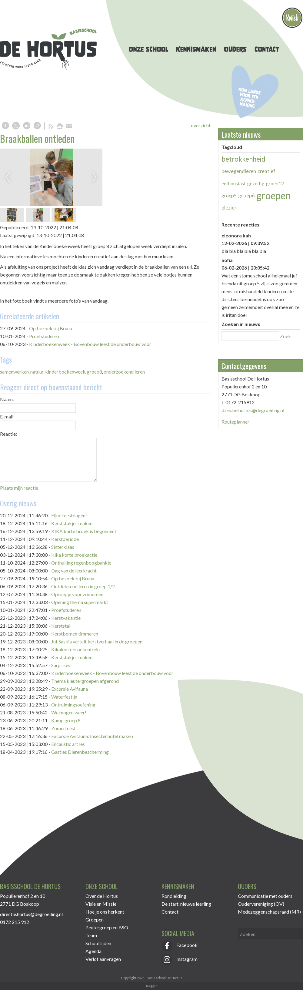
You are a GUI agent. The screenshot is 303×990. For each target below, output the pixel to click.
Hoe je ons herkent (104, 911)
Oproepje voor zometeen (77, 594)
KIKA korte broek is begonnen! (83, 531)
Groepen (94, 919)
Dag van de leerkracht (74, 570)
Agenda (93, 951)
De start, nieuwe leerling (186, 904)
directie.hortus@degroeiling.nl (252, 410)
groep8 (94, 371)
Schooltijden (98, 943)
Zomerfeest (63, 728)
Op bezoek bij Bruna (50, 328)
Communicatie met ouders (265, 896)
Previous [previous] (8, 177)
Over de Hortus (101, 896)
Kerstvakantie (66, 618)
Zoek (285, 336)
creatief (266, 171)
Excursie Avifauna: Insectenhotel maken (92, 736)
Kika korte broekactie (74, 555)
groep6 (246, 195)
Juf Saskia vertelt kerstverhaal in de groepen (96, 641)
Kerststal (60, 626)
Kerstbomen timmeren (74, 633)
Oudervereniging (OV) (261, 904)
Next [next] (94, 177)
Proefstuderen (44, 336)
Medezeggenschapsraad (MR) (269, 911)
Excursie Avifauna (69, 689)
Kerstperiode (65, 539)
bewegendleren (238, 171)
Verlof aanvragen (103, 959)
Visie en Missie (100, 904)
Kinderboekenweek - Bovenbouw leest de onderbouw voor (90, 344)
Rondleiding (173, 896)
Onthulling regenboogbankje (81, 562)
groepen (273, 195)
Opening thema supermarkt (79, 602)
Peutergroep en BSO (106, 927)
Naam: (7, 399)
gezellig (256, 183)
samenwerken (14, 371)
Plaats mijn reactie (19, 488)
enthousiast (233, 183)
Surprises (60, 665)
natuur (37, 371)
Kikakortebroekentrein (75, 649)
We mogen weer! (68, 712)
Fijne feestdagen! (69, 515)
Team (91, 935)
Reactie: (8, 434)
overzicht (201, 125)
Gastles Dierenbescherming (80, 752)
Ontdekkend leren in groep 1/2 (83, 586)
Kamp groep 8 (66, 720)
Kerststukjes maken (71, 523)
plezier (229, 207)
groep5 (229, 195)
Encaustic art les (68, 744)
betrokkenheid (243, 159)
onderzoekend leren (124, 371)
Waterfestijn (64, 697)
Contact (169, 911)
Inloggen (151, 986)
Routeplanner (235, 422)
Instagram (179, 959)
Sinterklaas (62, 547)
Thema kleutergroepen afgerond (85, 681)
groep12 (275, 183)
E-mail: (7, 416)
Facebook (179, 945)
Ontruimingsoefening (73, 704)
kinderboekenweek (65, 371)
